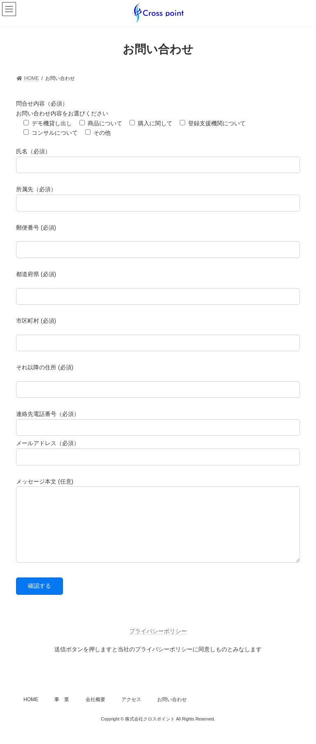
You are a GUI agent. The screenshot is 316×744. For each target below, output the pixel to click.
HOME (30, 712)
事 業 (61, 712)
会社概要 (95, 712)
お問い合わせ (172, 712)
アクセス (131, 712)
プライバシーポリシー (158, 643)
